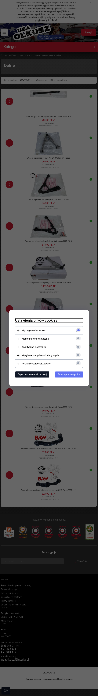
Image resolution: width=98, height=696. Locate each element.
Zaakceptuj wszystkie (69, 374)
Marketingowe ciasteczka (35, 338)
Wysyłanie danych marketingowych (40, 355)
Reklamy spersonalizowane (36, 363)
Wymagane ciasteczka (33, 330)
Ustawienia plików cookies (36, 321)
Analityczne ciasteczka (34, 347)
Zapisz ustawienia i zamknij (31, 374)
